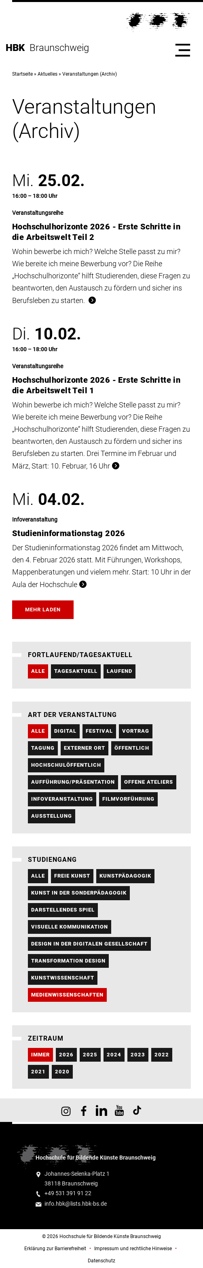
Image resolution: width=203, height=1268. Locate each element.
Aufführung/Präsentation (73, 782)
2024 (114, 1055)
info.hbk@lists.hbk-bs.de (75, 1203)
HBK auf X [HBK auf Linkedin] (101, 1110)
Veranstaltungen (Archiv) (89, 74)
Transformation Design (68, 961)
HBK (18, 47)
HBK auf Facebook (83, 1110)
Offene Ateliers (148, 782)
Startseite (22, 74)
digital (65, 731)
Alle (38, 671)
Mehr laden (43, 609)
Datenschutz (101, 1261)
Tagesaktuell (75, 671)
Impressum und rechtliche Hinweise (133, 1248)
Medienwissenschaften (67, 995)
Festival (99, 731)
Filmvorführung (128, 799)
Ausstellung (51, 816)
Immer (40, 1055)
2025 (90, 1055)
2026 (66, 1055)
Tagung (43, 748)
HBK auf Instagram (66, 1110)
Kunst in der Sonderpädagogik (79, 893)
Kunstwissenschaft (62, 978)
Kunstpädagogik (125, 876)
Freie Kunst (72, 876)
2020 (62, 1072)
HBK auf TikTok (137, 1110)
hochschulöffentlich (66, 765)
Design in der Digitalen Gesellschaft (89, 944)
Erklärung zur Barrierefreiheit (55, 1248)
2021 (38, 1072)
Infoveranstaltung (62, 799)
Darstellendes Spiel (63, 910)
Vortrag (135, 731)
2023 (138, 1055)
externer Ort (84, 748)
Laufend (119, 671)
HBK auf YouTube (119, 1110)
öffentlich (131, 748)
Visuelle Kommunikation (69, 927)
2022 (161, 1055)
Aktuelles (47, 74)
